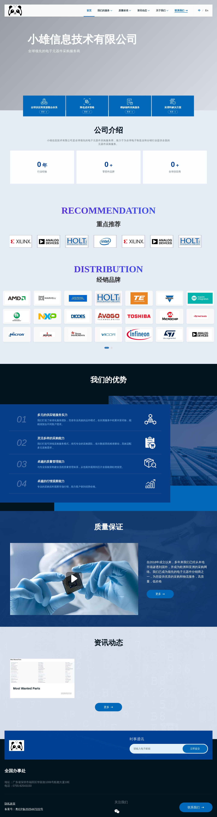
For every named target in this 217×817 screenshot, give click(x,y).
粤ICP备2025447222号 (29, 809)
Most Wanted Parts (26, 688)
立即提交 (195, 748)
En (206, 10)
